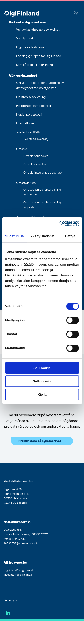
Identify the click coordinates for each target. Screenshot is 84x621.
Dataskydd (11, 600)
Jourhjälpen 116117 (28, 132)
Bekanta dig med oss (27, 22)
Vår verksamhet (23, 75)
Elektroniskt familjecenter (33, 106)
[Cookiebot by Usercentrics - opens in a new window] (60, 223)
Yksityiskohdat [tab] (42, 236)
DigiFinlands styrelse (30, 47)
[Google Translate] (75, 13)
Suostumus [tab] (14, 236)
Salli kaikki (42, 368)
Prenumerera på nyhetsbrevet (39, 441)
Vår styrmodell (26, 39)
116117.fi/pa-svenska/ (36, 139)
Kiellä (41, 394)
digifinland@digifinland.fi (19, 570)
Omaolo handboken (35, 156)
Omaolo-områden (34, 164)
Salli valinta (42, 381)
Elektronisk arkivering (31, 97)
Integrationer (25, 123)
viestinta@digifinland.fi (18, 575)
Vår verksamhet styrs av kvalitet (38, 30)
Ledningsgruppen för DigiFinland (38, 56)
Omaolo (21, 149)
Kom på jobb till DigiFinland (34, 65)
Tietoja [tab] (70, 236)
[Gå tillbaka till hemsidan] (21, 14)
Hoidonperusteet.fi (29, 115)
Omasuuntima (26, 183)
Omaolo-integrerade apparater (42, 172)
